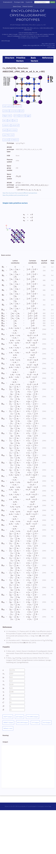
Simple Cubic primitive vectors (15, 203)
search (53, 2)
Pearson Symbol (28, 6)
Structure (9, 57)
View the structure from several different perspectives (20, 193)
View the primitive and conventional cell (15, 195)
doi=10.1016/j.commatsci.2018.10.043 (28, 38)
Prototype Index (19, 2)
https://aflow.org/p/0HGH (48, 43)
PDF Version (52, 47)
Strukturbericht (7, 2)
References (47, 57)
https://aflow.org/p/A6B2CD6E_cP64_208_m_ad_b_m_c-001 (39, 45)
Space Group (17, 6)
